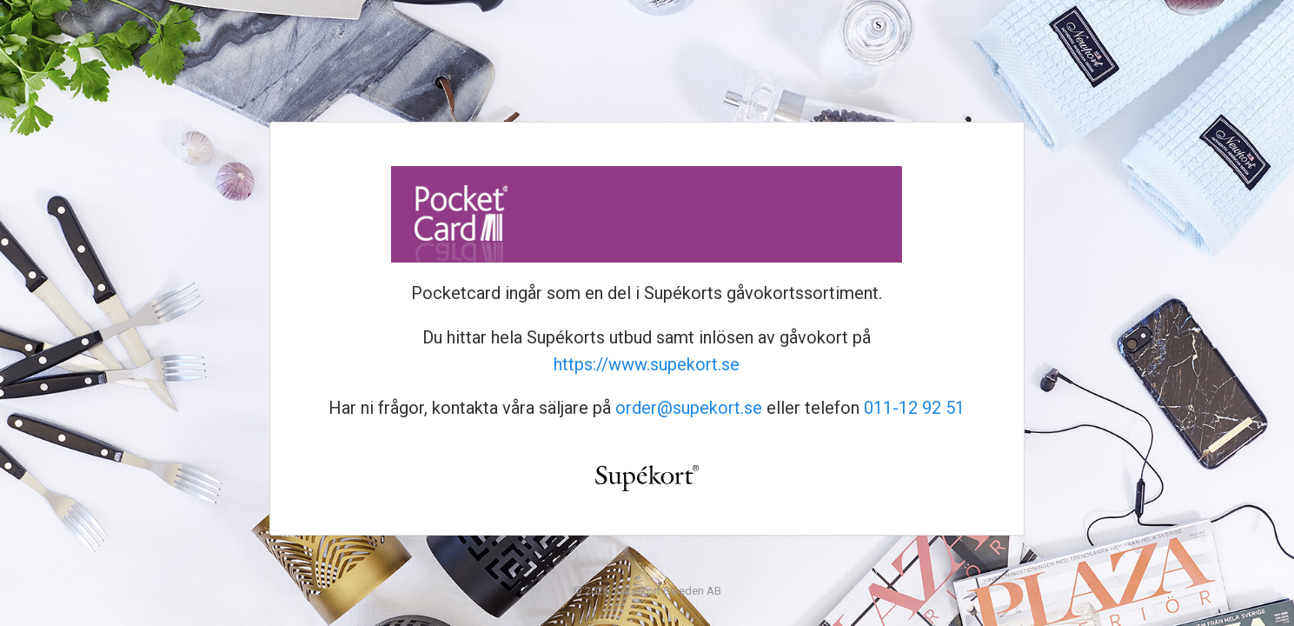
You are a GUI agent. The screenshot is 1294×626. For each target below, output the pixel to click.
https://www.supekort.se (647, 364)
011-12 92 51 (914, 407)
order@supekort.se (688, 407)
